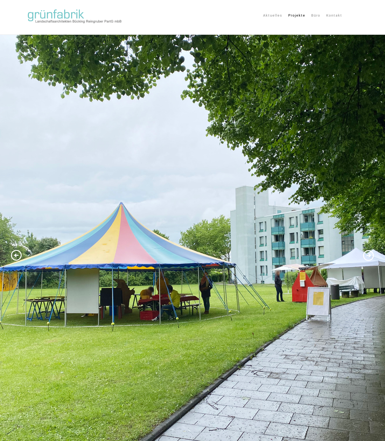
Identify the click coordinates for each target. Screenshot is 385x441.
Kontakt (334, 15)
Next (368, 256)
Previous (17, 256)
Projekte (296, 15)
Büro (315, 15)
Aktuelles (272, 15)
